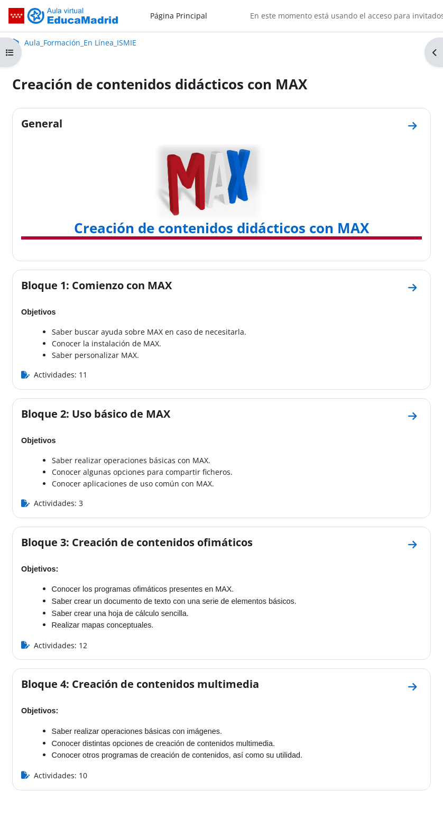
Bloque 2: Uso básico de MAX (95, 413)
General (41, 123)
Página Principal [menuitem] (178, 16)
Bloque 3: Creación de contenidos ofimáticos (137, 542)
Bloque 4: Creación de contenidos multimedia (140, 683)
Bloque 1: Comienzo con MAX (96, 285)
